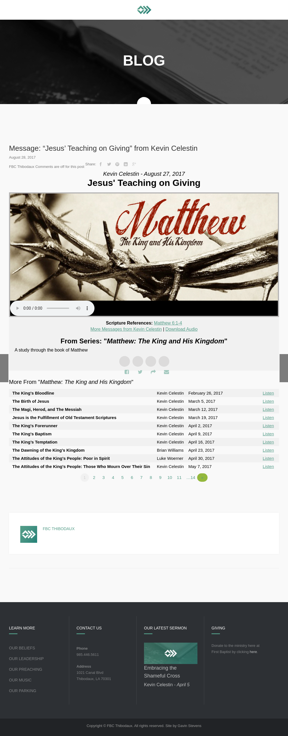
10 (170, 476)
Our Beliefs (22, 647)
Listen (268, 392)
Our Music (20, 679)
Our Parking (22, 690)
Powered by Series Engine (258, 492)
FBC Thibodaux (59, 528)
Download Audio (182, 329)
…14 (191, 476)
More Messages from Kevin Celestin (126, 329)
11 (180, 476)
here (253, 651)
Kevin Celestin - (167, 684)
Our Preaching (25, 669)
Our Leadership (26, 658)
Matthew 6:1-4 (168, 323)
